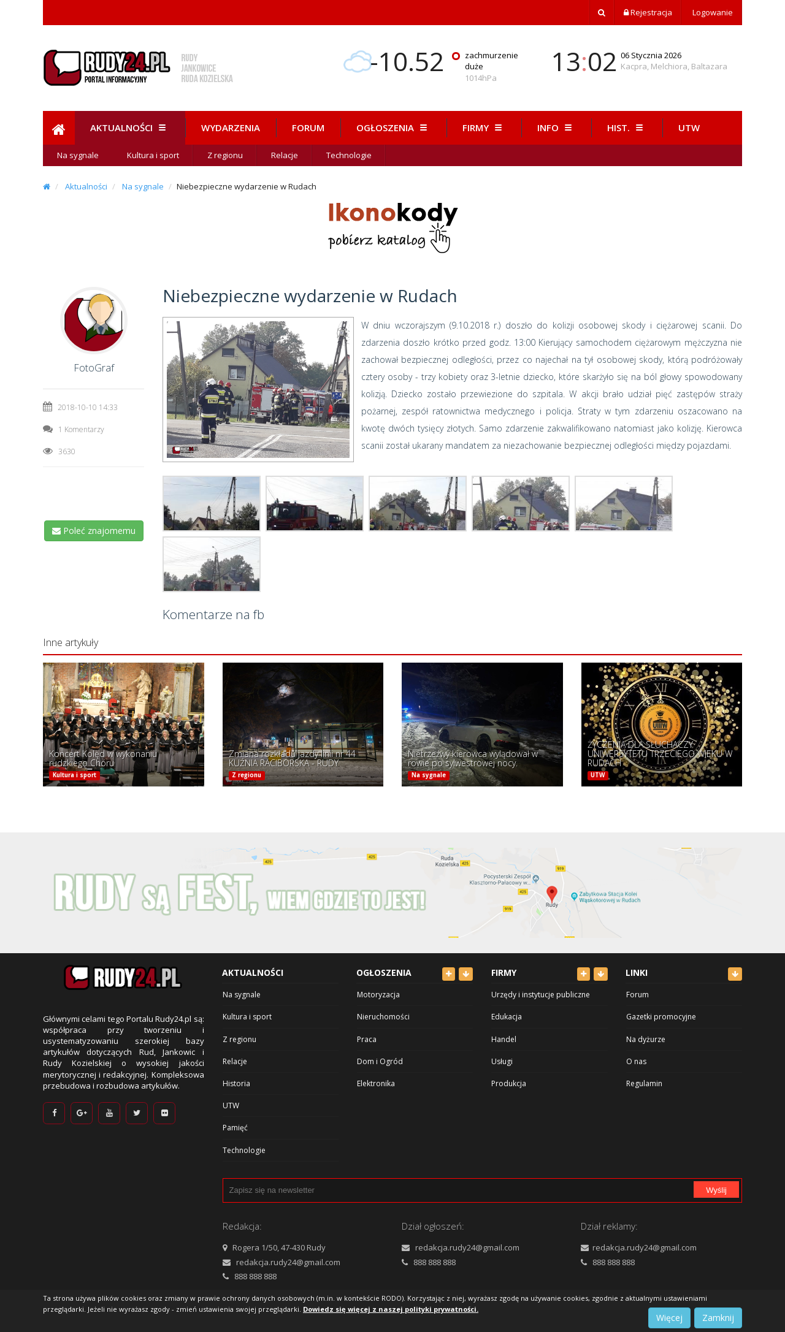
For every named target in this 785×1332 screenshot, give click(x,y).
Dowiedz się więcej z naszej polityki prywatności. (390, 1309)
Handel (503, 1039)
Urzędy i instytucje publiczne (540, 994)
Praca (367, 1039)
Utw (689, 127)
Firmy (483, 127)
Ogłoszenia (393, 127)
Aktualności (129, 127)
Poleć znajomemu (94, 530)
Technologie (349, 155)
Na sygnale (78, 155)
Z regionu (225, 155)
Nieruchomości (383, 1016)
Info (556, 127)
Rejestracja (648, 12)
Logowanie (712, 12)
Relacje (284, 155)
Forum (308, 127)
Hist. (626, 127)
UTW (598, 775)
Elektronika (376, 1083)
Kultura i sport (153, 155)
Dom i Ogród (380, 1061)
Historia (236, 1083)
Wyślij (716, 1190)
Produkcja (508, 1083)
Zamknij (718, 1317)
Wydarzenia (230, 127)
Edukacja (506, 1016)
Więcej (669, 1317)
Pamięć (235, 1127)
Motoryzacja (378, 994)
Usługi (502, 1061)
